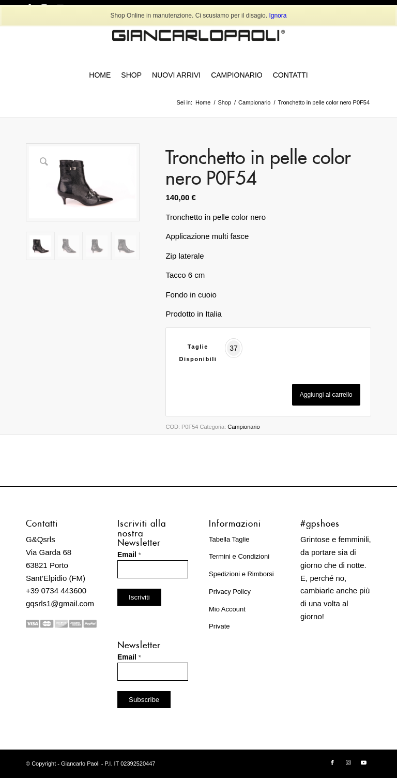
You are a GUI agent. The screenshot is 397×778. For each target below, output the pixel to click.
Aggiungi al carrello (326, 394)
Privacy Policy (230, 591)
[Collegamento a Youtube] (363, 762)
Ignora (277, 15)
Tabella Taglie (229, 539)
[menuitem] (100, 75)
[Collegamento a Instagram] (348, 762)
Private (219, 626)
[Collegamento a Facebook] (332, 762)
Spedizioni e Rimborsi (241, 574)
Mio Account (227, 609)
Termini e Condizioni (239, 556)
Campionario (243, 427)
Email (129, 555)
